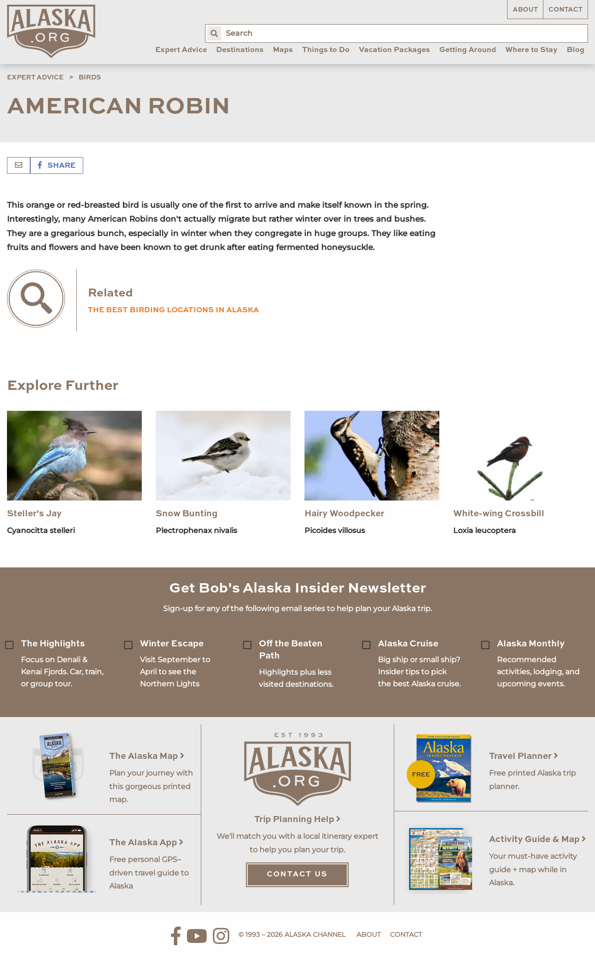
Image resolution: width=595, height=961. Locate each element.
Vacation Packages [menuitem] (394, 50)
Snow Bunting (187, 513)
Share (56, 166)
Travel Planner (523, 756)
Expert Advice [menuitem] (181, 50)
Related (110, 293)
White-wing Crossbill (498, 513)
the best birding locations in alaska (173, 310)
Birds (90, 77)
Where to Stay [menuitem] (531, 50)
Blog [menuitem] (575, 50)
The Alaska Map (147, 756)
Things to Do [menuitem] (326, 50)
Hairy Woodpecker (344, 513)
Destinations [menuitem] (240, 50)
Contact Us (297, 874)
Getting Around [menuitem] (467, 50)
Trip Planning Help (297, 819)
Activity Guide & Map (537, 839)
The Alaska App (146, 842)
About (525, 10)
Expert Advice (35, 77)
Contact (565, 10)
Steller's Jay (34, 513)
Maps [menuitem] (283, 50)
